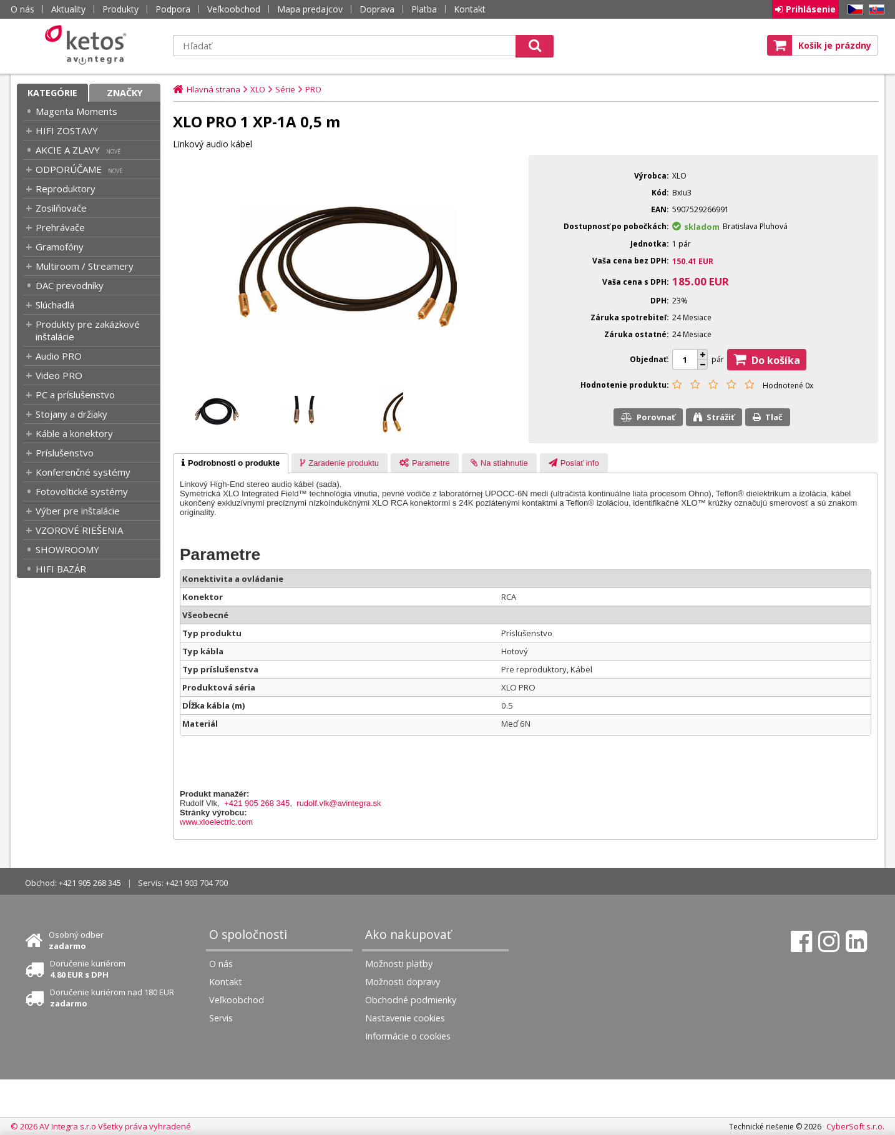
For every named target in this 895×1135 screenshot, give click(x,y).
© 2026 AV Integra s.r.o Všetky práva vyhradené (101, 1126)
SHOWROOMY (67, 549)
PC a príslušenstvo (75, 394)
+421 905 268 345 (257, 803)
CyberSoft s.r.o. (855, 1126)
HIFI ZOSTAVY (67, 130)
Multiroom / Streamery (85, 266)
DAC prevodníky (70, 285)
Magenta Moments (76, 111)
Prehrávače (60, 227)
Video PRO (59, 375)
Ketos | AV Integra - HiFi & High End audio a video (88, 45)
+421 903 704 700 (196, 882)
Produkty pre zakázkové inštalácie (88, 330)
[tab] (230, 463)
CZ (853, 9)
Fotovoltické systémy (82, 491)
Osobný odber (76, 940)
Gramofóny (60, 246)
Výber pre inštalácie (78, 510)
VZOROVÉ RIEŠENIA (79, 530)
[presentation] (231, 463)
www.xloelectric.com (216, 822)
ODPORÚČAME (69, 169)
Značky (125, 93)
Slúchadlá (55, 304)
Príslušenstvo (65, 452)
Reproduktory (65, 188)
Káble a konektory (74, 433)
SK (874, 9)
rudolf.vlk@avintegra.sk (338, 803)
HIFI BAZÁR (61, 569)
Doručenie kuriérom (87, 969)
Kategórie (52, 93)
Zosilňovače (61, 208)
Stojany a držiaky (71, 414)
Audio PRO (59, 356)
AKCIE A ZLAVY (68, 150)
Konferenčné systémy (83, 472)
